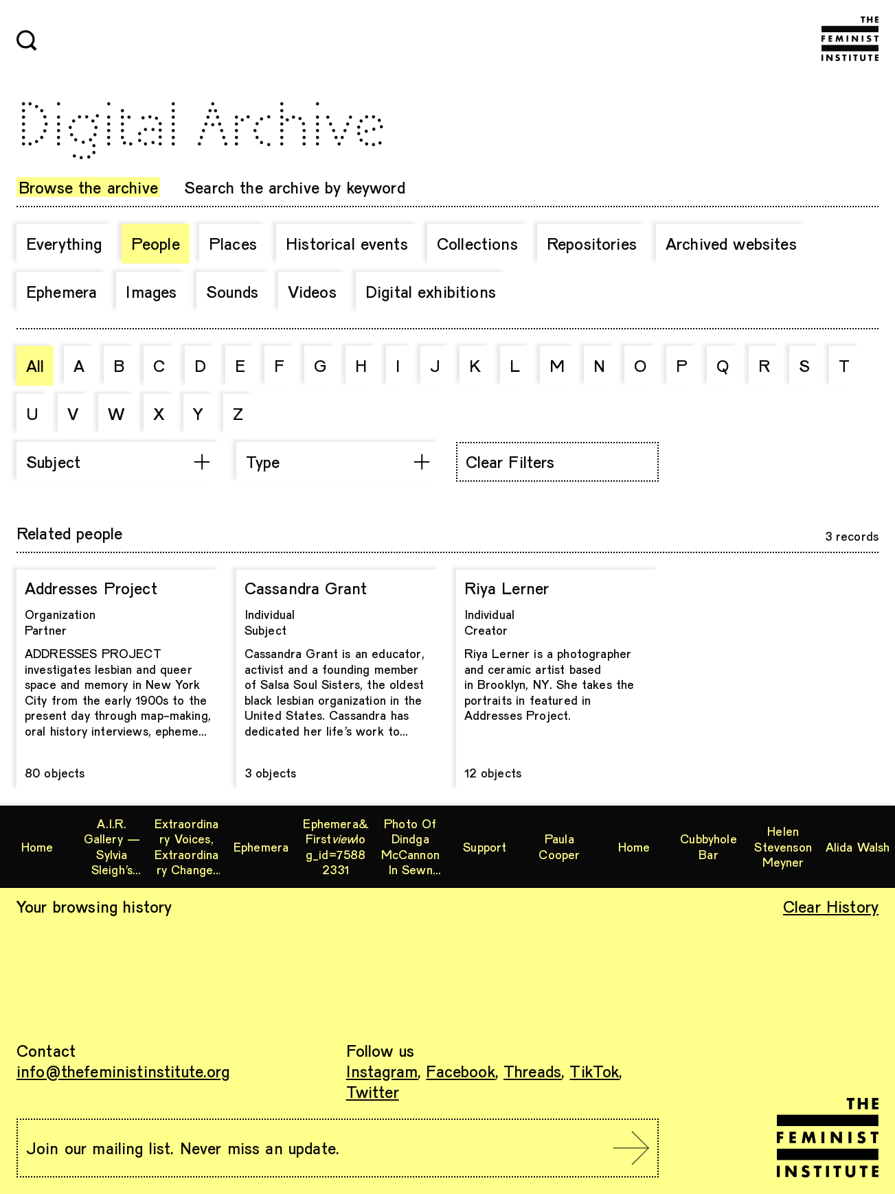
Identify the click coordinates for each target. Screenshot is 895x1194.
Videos (312, 291)
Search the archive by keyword (294, 187)
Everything (64, 243)
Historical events (347, 243)
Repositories (592, 243)
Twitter (372, 1091)
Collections (477, 243)
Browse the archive (88, 187)
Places (233, 243)
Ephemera (61, 291)
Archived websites (731, 243)
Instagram (382, 1071)
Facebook (460, 1071)
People (155, 243)
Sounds (232, 291)
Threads (532, 1071)
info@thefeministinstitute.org (123, 1071)
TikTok (594, 1071)
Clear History (831, 906)
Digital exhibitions (430, 291)
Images (151, 291)
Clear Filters (510, 461)
